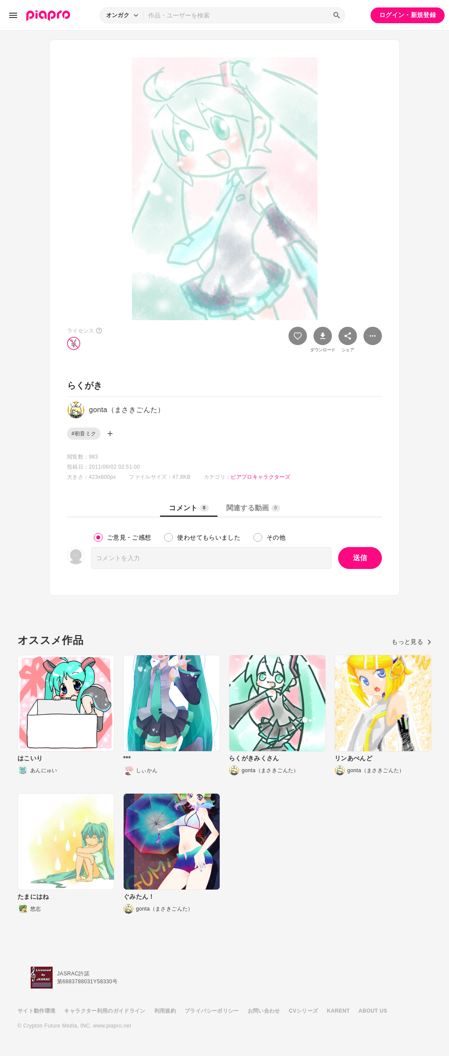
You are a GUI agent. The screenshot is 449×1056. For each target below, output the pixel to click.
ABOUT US (373, 1011)
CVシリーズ (303, 1011)
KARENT (338, 1011)
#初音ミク (83, 434)
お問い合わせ (264, 1011)
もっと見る (411, 641)
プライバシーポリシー (212, 1011)
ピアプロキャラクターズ (260, 477)
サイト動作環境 (36, 1011)
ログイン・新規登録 (407, 14)
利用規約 (165, 1011)
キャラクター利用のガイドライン (104, 1011)
